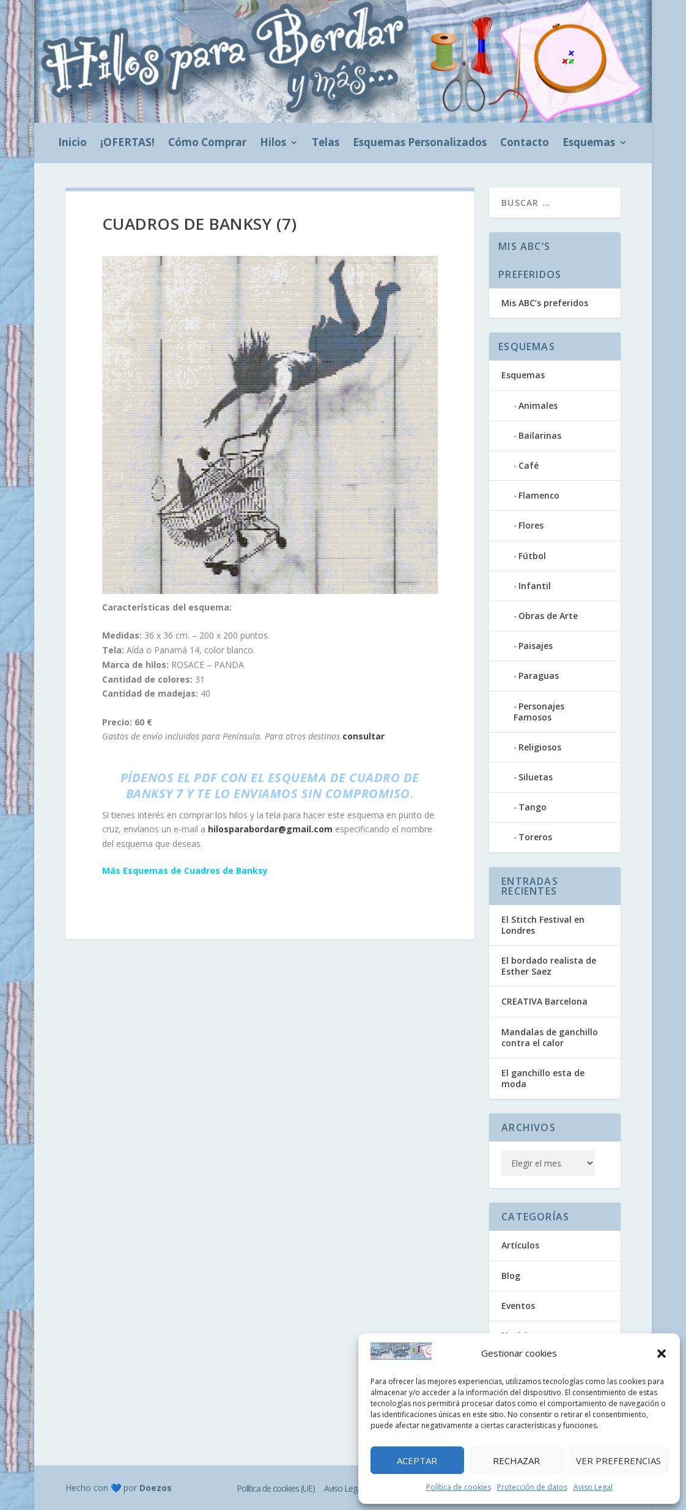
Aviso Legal (593, 1487)
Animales (538, 405)
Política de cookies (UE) (276, 1488)
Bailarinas (539, 435)
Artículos (520, 1245)
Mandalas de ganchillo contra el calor (549, 1037)
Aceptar (417, 1460)
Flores (531, 525)
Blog (510, 1275)
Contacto (524, 143)
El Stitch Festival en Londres (543, 925)
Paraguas (538, 675)
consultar (363, 736)
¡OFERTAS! (127, 143)
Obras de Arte (548, 615)
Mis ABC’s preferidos (544, 303)
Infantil (534, 586)
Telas (325, 143)
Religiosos (539, 747)
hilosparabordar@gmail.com (270, 829)
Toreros (535, 837)
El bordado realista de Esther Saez (548, 966)
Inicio (72, 143)
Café (528, 465)
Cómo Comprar (207, 143)
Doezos (155, 1488)
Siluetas (535, 777)
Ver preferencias (618, 1460)
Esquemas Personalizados (420, 143)
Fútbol (532, 556)
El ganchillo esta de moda (543, 1078)
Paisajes (535, 645)
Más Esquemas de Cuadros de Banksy (185, 870)
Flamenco (538, 495)
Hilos (273, 143)
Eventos (518, 1305)
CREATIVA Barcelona (544, 1001)
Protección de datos (532, 1487)
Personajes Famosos (539, 711)
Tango (532, 807)
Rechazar (516, 1460)
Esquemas (588, 143)
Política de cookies (458, 1487)
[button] (661, 1353)
